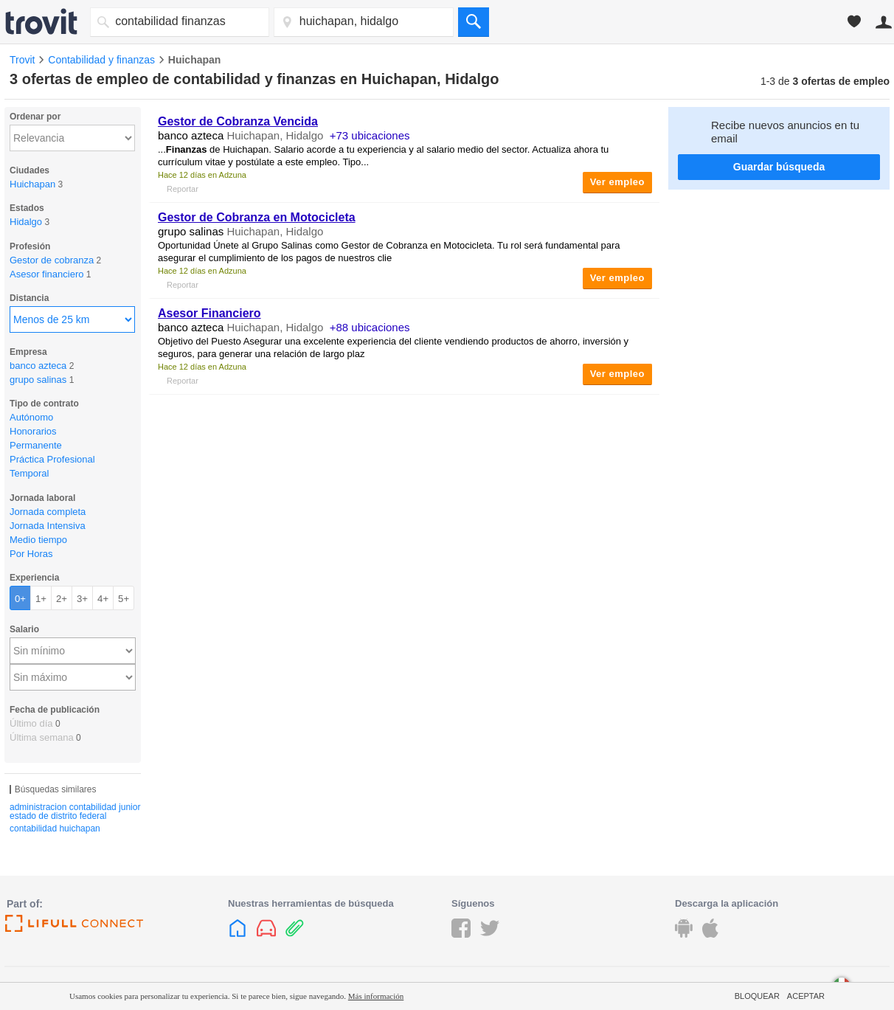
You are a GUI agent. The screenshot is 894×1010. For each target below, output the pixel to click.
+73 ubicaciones (370, 135)
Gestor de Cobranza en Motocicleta (257, 217)
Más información (375, 996)
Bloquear (757, 996)
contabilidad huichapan (55, 828)
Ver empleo (617, 181)
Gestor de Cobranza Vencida (238, 121)
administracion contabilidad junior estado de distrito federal (75, 811)
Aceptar (806, 996)
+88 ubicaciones (370, 327)
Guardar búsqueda (779, 167)
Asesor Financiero (209, 313)
